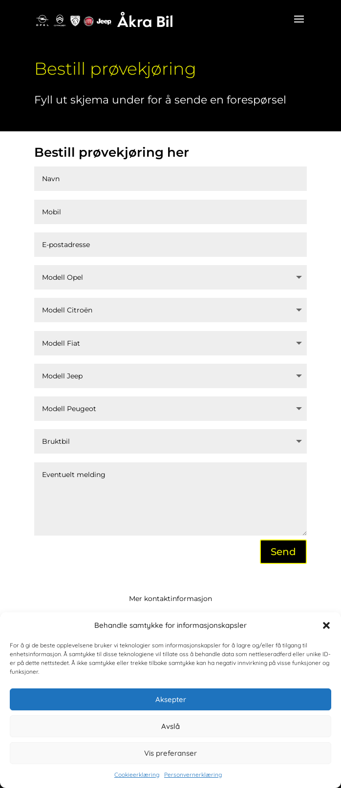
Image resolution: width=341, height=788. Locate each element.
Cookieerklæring (136, 774)
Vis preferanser (170, 753)
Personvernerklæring (193, 774)
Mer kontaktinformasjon (170, 598)
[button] (326, 625)
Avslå (170, 726)
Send (283, 552)
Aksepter (170, 699)
